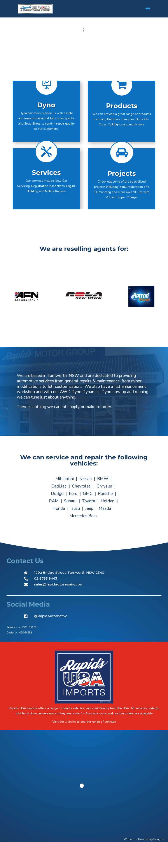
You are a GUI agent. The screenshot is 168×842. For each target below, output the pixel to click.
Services (46, 173)
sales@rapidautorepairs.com (58, 584)
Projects (122, 174)
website (70, 722)
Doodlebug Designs (151, 839)
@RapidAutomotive (50, 616)
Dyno (46, 105)
